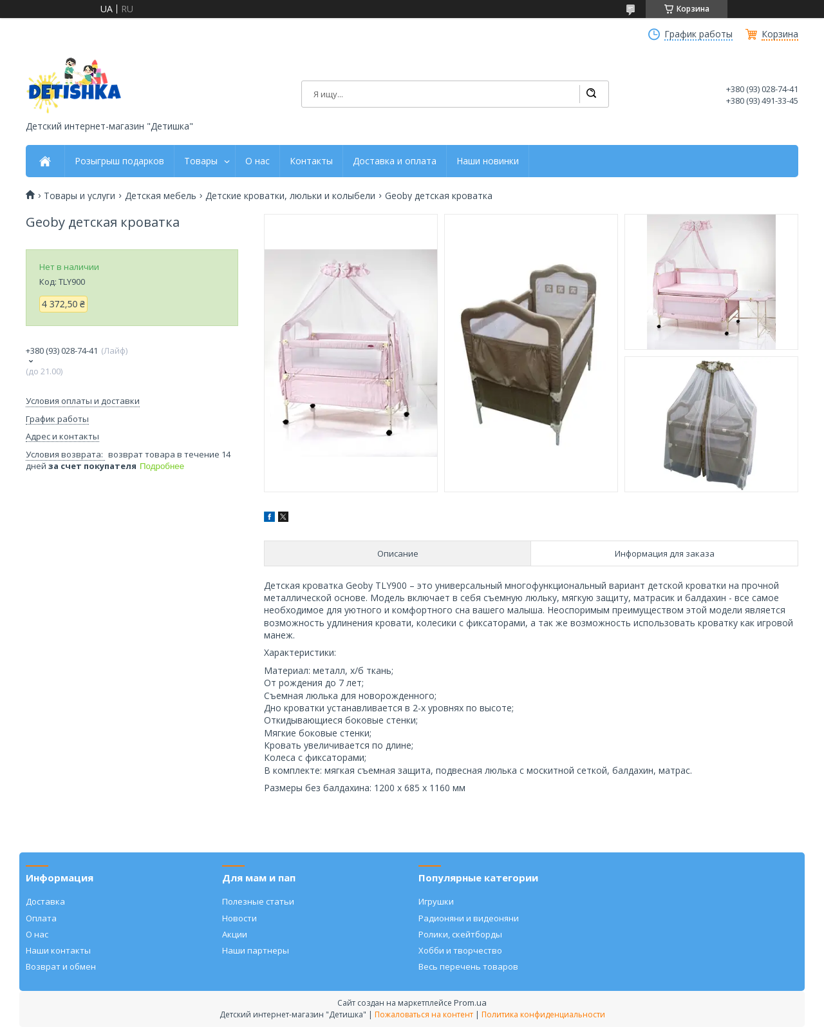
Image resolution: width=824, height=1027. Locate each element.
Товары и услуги (79, 196)
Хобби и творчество (460, 950)
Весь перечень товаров (468, 966)
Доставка (45, 901)
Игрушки (436, 901)
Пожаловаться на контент (424, 1014)
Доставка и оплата (394, 161)
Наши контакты (58, 950)
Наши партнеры (255, 950)
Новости (239, 918)
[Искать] (591, 94)
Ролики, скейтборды (460, 934)
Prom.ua (470, 1002)
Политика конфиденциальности (543, 1014)
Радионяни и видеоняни (468, 918)
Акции (234, 934)
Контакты (311, 161)
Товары (201, 161)
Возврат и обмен (61, 966)
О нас (257, 161)
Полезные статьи (258, 901)
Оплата (41, 918)
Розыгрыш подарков (119, 161)
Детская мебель (160, 196)
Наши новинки (487, 161)
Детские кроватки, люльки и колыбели (290, 196)
